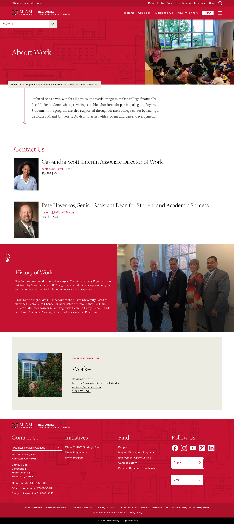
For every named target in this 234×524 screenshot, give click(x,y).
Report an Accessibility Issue (154, 508)
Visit (170, 3)
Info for (198, 3)
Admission (144, 12)
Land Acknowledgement (83, 508)
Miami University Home (28, 3)
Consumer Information (57, 508)
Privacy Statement (107, 508)
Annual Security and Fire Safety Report (190, 508)
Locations (182, 3)
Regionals (31, 84)
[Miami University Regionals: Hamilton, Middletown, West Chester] (41, 13)
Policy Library (136, 512)
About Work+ (86, 84)
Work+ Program (74, 457)
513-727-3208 (81, 391)
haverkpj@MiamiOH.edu (58, 212)
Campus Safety (127, 463)
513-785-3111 (44, 488)
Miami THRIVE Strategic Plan (82, 447)
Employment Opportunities (134, 457)
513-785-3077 (45, 493)
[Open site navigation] (219, 13)
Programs (128, 12)
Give (211, 3)
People (122, 447)
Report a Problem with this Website (109, 512)
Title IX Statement (128, 508)
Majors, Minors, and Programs (136, 452)
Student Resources (52, 84)
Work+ (8, 24)
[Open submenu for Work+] (53, 24)
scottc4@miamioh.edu (86, 387)
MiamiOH (16, 84)
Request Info (156, 3)
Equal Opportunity (34, 508)
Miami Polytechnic (76, 452)
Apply (208, 12)
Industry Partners (187, 12)
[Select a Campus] (37, 448)
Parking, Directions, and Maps (136, 468)
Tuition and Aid (164, 12)
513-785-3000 (38, 483)
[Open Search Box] (220, 3)
